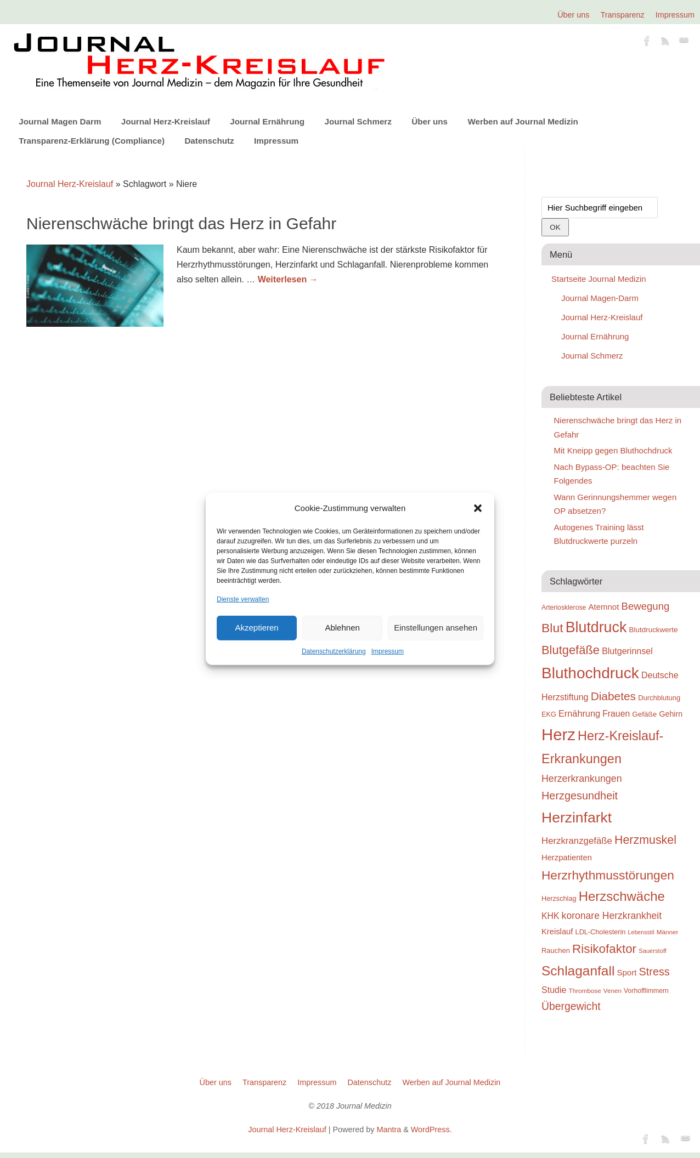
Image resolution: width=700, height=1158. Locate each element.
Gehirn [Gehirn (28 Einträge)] (670, 713)
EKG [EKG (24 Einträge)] (548, 714)
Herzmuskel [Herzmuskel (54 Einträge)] (645, 840)
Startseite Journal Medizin (598, 278)
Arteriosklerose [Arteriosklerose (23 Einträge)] (563, 607)
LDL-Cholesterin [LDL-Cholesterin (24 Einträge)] (600, 932)
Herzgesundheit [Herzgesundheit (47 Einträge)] (579, 796)
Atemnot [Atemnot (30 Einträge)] (603, 606)
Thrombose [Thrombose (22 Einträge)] (585, 990)
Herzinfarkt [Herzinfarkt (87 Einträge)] (576, 817)
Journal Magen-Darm (600, 298)
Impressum (387, 651)
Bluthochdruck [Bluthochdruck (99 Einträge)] (590, 673)
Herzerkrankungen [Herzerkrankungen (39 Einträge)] (581, 778)
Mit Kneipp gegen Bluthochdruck (613, 450)
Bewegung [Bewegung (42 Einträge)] (646, 606)
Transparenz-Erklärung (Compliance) (92, 140)
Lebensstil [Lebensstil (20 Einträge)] (641, 932)
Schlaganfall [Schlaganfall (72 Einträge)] (577, 970)
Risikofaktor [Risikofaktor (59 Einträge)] (604, 949)
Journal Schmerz (357, 121)
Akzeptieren (256, 627)
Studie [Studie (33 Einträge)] (553, 990)
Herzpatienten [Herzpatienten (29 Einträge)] (566, 857)
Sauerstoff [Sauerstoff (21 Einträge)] (653, 950)
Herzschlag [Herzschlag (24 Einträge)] (559, 898)
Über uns (573, 14)
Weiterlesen (288, 279)
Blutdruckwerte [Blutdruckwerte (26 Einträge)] (653, 630)
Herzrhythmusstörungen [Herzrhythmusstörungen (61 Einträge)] (607, 875)
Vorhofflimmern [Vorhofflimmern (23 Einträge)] (646, 991)
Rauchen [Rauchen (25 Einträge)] (555, 950)
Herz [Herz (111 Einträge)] (558, 734)
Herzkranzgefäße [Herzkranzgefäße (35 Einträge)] (576, 841)
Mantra (388, 1129)
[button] (477, 508)
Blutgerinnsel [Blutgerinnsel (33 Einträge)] (627, 651)
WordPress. (431, 1129)
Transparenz (623, 14)
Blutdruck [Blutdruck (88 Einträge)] (596, 627)
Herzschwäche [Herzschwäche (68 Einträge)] (622, 896)
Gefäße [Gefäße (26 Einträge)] (644, 714)
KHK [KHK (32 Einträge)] (550, 916)
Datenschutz (209, 140)
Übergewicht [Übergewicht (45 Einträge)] (571, 1006)
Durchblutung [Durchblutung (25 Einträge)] (659, 698)
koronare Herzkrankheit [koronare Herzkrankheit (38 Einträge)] (612, 915)
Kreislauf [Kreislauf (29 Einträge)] (557, 931)
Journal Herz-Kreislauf (165, 121)
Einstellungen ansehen (435, 627)
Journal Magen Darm (60, 121)
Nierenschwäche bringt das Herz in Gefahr (181, 223)
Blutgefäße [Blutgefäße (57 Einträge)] (570, 650)
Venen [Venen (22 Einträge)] (612, 990)
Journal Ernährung (267, 121)
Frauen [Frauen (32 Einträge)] (616, 713)
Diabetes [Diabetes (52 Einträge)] (613, 696)
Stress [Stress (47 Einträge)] (654, 972)
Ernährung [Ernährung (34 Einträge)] (579, 713)
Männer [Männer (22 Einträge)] (668, 931)
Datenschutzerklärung (334, 651)
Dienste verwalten (243, 599)
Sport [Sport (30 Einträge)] (626, 972)
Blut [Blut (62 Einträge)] (552, 628)
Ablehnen (342, 627)
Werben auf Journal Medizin (522, 121)
